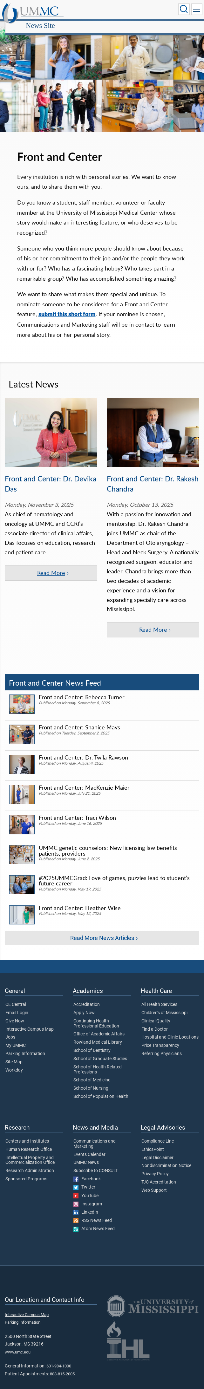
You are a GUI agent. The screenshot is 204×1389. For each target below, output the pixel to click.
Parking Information (25, 1028)
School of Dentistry (92, 1024)
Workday (14, 1044)
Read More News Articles (102, 912)
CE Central (15, 978)
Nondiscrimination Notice (166, 1140)
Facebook (87, 1153)
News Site (98, 10)
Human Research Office (28, 1123)
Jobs (10, 1011)
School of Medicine (91, 1054)
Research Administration (29, 1145)
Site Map (14, 1036)
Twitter (84, 1161)
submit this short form (67, 307)
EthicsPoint (152, 1123)
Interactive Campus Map (29, 1003)
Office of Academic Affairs (99, 1008)
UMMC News (86, 1136)
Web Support (154, 1164)
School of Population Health (100, 1070)
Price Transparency (160, 1019)
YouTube (86, 1169)
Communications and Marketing (94, 1118)
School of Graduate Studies (100, 1033)
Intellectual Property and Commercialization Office (30, 1134)
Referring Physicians (161, 1028)
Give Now (14, 995)
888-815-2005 (62, 1348)
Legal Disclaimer (157, 1131)
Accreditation (86, 978)
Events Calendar (89, 1128)
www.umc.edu (18, 1326)
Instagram (87, 1178)
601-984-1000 (58, 1340)
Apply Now (84, 987)
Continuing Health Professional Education (96, 998)
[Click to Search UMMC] (183, 9)
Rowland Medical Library (97, 1016)
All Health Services (159, 978)
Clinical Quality (155, 995)
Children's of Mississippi (164, 987)
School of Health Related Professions (97, 1044)
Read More (51, 566)
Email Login (16, 987)
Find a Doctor (154, 1003)
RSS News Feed (92, 1194)
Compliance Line (157, 1115)
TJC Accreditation (158, 1156)
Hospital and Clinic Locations (170, 1011)
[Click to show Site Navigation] (196, 9)
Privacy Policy (155, 1148)
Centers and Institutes (27, 1115)
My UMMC (15, 1019)
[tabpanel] (102, 72)
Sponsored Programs (26, 1153)
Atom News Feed (94, 1203)
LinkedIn (85, 1186)
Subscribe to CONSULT (95, 1145)
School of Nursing (90, 1062)
